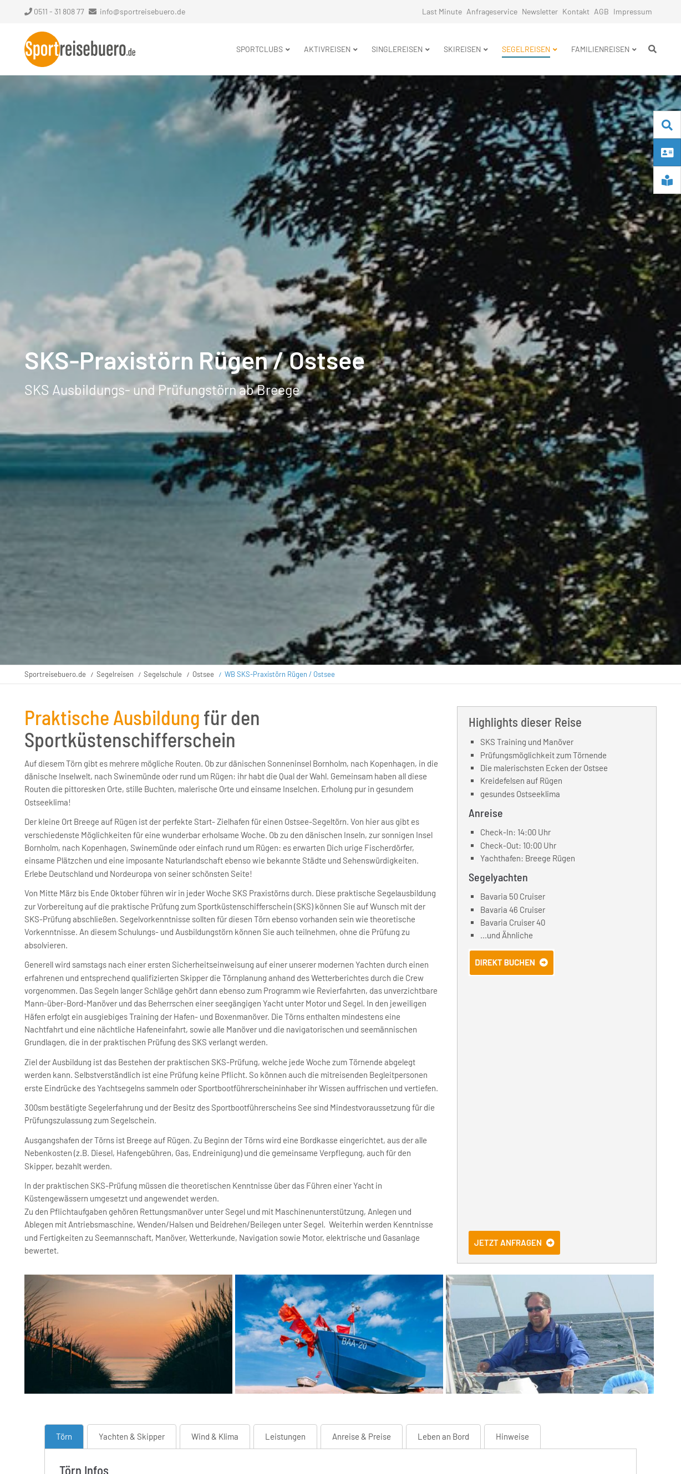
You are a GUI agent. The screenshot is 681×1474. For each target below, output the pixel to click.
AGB (601, 11)
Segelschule (163, 674)
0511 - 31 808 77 (54, 11)
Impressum (632, 11)
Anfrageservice (491, 11)
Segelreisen (115, 674)
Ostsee (203, 674)
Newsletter (540, 11)
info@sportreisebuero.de (142, 11)
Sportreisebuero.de (55, 674)
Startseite (79, 49)
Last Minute (442, 11)
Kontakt (575, 11)
